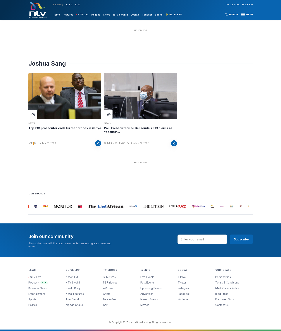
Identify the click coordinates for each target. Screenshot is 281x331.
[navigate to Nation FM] (174, 14)
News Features (75, 293)
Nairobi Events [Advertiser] (149, 299)
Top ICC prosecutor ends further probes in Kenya (64, 128)
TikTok (182, 277)
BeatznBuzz (110, 299)
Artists (106, 293)
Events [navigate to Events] (135, 14)
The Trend (72, 299)
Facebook (184, 293)
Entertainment (36, 293)
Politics (32, 304)
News (31, 123)
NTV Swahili (73, 282)
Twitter (182, 282)
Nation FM (72, 277)
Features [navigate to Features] (68, 14)
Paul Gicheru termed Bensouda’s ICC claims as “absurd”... (138, 130)
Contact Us (222, 304)
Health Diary (73, 288)
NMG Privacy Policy (227, 288)
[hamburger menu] (243, 14)
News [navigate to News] (106, 14)
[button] (245, 14)
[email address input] (202, 239)
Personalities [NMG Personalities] (233, 4)
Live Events (147, 277)
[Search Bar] (231, 14)
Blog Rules (221, 293)
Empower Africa (225, 299)
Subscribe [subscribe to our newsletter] (247, 4)
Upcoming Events (151, 288)
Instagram (183, 288)
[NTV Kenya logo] (37, 10)
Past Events (147, 282)
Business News (37, 288)
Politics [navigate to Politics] (95, 14)
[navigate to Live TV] (82, 14)
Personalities (223, 277)
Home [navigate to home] (56, 14)
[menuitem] (56, 14)
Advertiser (146, 293)
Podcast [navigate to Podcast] (147, 14)
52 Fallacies (110, 282)
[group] (30, 206)
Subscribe (241, 239)
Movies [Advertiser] (144, 304)
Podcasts (38, 282)
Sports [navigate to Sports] (159, 14)
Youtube (183, 299)
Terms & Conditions (227, 282)
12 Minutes (109, 277)
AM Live (108, 288)
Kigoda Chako (74, 304)
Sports (32, 299)
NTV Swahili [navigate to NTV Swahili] (120, 14)
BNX (105, 304)
